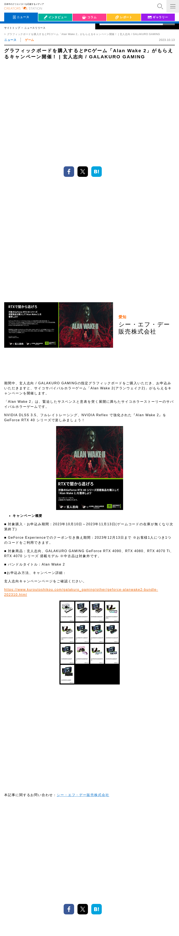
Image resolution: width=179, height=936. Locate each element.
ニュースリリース (35, 27)
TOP (167, 895)
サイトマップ (104, 926)
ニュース (10, 40)
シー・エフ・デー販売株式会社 (83, 595)
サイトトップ (12, 27)
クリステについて (82, 926)
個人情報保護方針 (58, 926)
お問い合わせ (123, 926)
